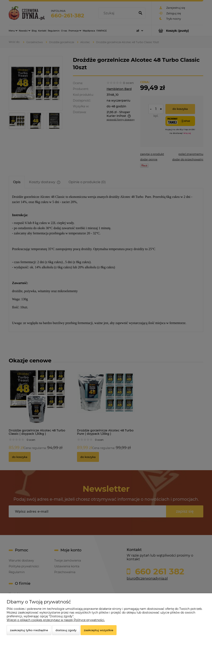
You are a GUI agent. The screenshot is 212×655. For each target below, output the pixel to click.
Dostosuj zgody (65, 630)
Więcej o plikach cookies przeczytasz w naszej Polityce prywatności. (56, 620)
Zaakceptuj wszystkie (98, 630)
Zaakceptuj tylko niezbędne (29, 630)
